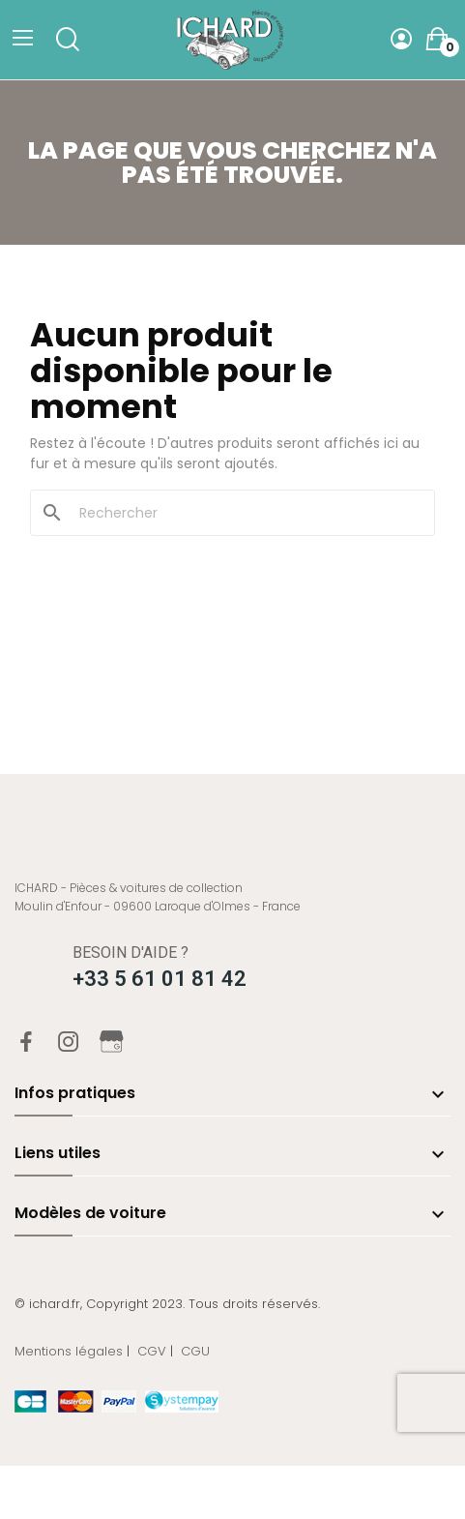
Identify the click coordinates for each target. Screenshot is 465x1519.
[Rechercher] (244, 512)
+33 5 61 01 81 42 (160, 979)
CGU (195, 1351)
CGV (151, 1351)
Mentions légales (69, 1351)
